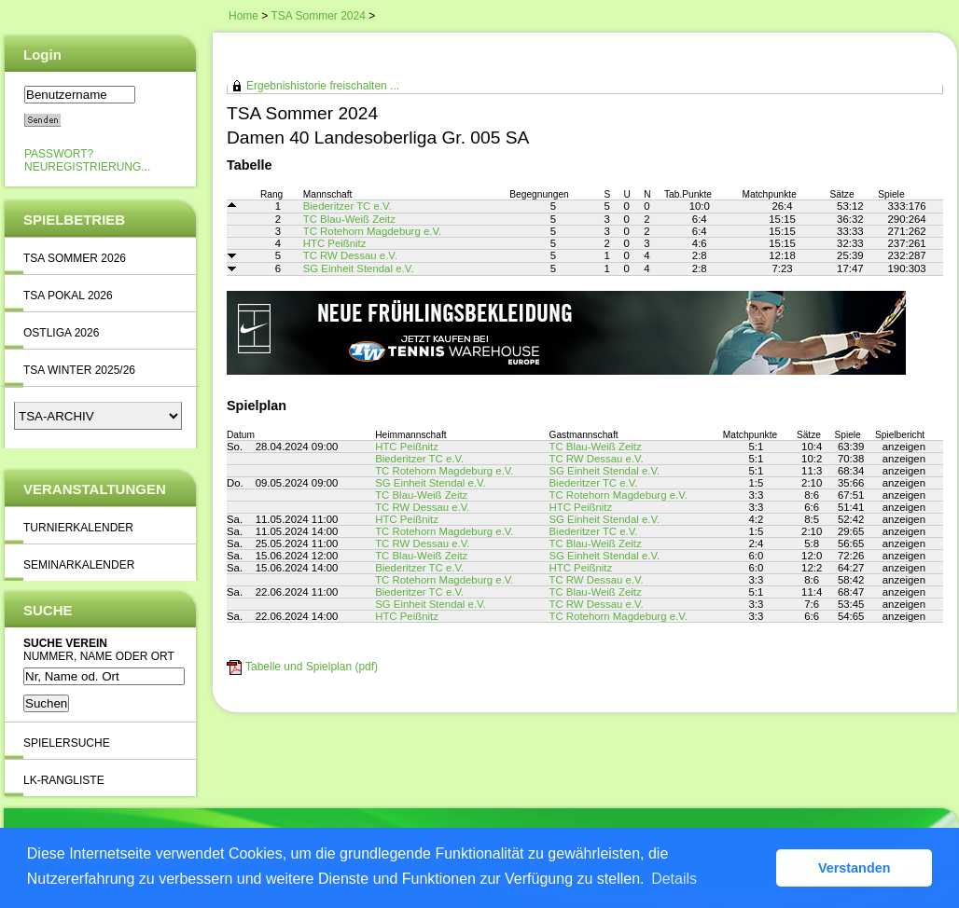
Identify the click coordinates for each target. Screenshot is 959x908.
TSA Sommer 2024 (318, 15)
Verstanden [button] (854, 867)
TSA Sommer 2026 (74, 258)
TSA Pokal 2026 (68, 295)
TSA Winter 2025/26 (79, 370)
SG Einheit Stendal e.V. (358, 268)
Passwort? (58, 153)
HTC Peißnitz (335, 243)
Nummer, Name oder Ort (98, 656)
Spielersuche (66, 743)
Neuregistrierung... (87, 166)
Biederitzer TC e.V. (347, 206)
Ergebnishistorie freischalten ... (322, 85)
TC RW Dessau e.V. (350, 255)
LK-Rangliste (63, 780)
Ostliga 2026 (61, 332)
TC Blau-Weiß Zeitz (349, 219)
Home (243, 15)
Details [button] (674, 879)
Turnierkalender (78, 527)
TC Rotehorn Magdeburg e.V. (372, 231)
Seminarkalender (78, 564)
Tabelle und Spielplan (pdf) (311, 666)
